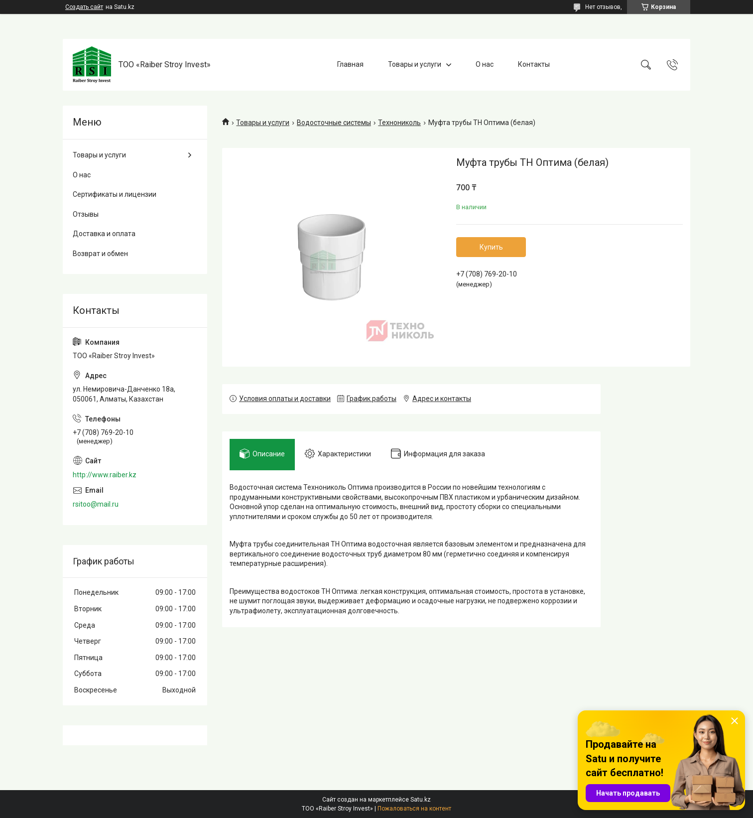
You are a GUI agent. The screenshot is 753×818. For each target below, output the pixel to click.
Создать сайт (84, 6)
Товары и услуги (414, 64)
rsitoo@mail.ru (96, 504)
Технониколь (399, 123)
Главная (350, 64)
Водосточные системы (334, 123)
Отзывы (86, 214)
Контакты (534, 64)
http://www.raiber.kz (104, 475)
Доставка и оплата (104, 234)
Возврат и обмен (100, 254)
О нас (485, 64)
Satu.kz (420, 799)
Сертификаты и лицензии (114, 194)
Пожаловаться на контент (414, 808)
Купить (491, 247)
